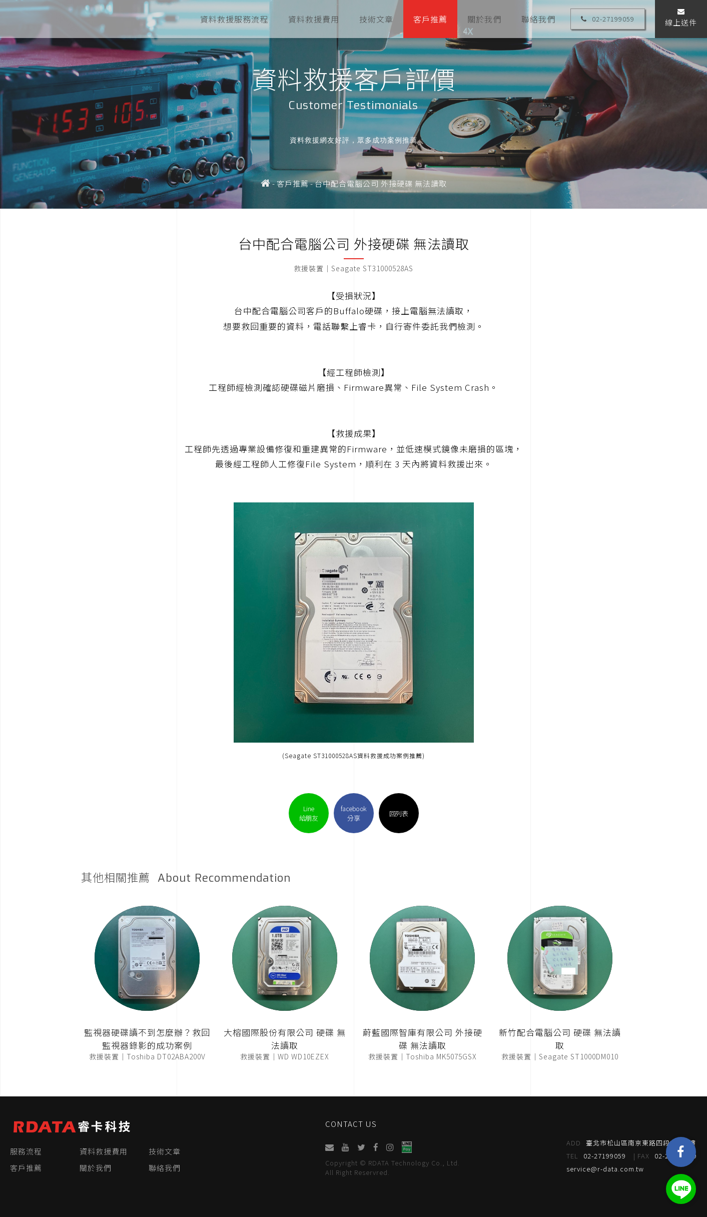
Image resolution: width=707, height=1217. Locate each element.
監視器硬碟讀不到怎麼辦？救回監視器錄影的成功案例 (147, 1038)
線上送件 (681, 18)
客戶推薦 (430, 19)
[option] (353, 104)
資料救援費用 (313, 19)
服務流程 (26, 1151)
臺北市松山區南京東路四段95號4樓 (631, 1142)
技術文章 (376, 19)
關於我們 (484, 19)
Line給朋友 (308, 813)
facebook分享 (354, 813)
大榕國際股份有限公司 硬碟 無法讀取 (285, 1038)
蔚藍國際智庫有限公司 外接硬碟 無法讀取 (422, 1038)
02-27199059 (607, 19)
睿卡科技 (70, 19)
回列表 (398, 813)
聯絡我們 (538, 19)
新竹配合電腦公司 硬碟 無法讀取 (560, 1038)
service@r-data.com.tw (605, 1168)
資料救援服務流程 (234, 19)
